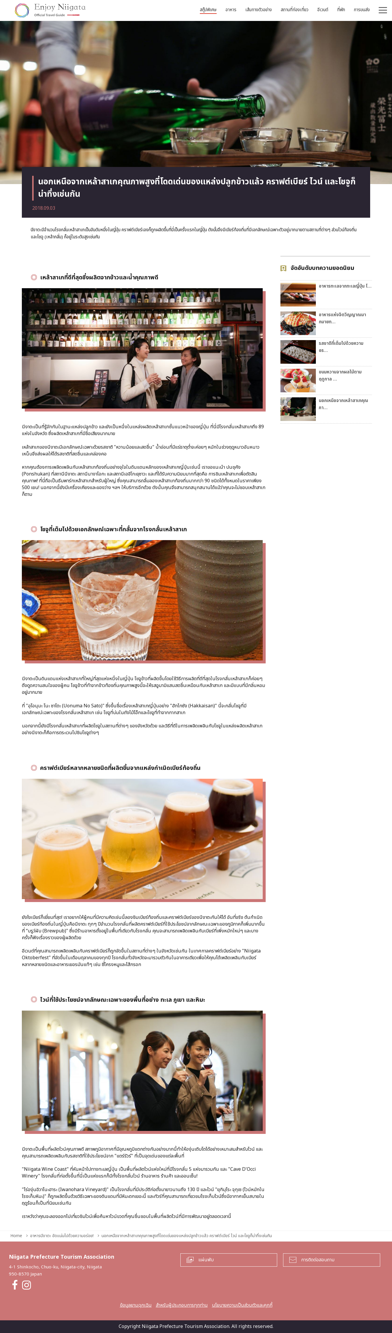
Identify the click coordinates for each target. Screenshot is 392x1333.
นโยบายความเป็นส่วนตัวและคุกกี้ (242, 1305)
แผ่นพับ (206, 1259)
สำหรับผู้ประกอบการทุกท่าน (182, 1305)
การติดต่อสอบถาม (317, 1259)
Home (16, 1236)
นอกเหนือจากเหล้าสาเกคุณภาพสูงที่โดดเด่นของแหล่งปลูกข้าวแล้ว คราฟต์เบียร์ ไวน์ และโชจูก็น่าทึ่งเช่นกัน (187, 1236)
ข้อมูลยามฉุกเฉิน (136, 1305)
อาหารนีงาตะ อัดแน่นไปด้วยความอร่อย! (62, 1236)
